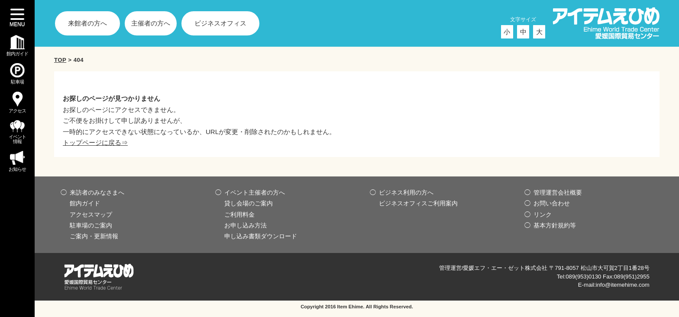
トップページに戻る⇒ (95, 142)
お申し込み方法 (245, 225)
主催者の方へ (150, 23)
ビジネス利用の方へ (406, 192)
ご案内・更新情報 (94, 236)
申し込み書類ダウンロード (260, 236)
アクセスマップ (91, 214)
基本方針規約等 (555, 225)
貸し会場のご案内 (248, 203)
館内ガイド (85, 203)
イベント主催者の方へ (254, 192)
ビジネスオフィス (220, 23)
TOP (60, 60)
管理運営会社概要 (558, 192)
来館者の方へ (87, 23)
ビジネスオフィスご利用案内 (418, 203)
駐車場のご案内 (91, 225)
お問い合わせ (552, 203)
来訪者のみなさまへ (97, 192)
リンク (543, 214)
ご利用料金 (239, 214)
